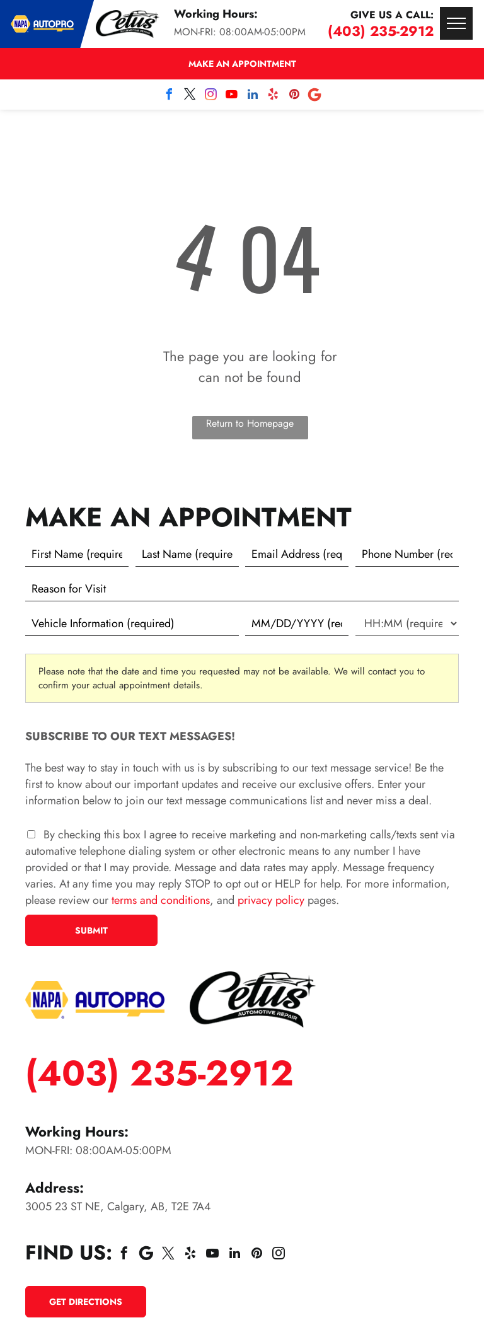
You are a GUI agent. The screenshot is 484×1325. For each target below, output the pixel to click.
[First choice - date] (297, 623)
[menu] (456, 23)
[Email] (297, 554)
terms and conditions (161, 900)
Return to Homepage (250, 423)
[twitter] (190, 96)
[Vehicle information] (132, 623)
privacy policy (271, 900)
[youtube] (232, 96)
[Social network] (315, 96)
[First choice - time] (407, 623)
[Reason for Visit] (242, 588)
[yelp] (273, 96)
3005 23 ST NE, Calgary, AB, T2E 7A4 (118, 1206)
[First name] (77, 554)
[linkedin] (253, 96)
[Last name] (187, 554)
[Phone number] (407, 554)
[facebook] (169, 96)
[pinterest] (294, 96)
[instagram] (211, 96)
